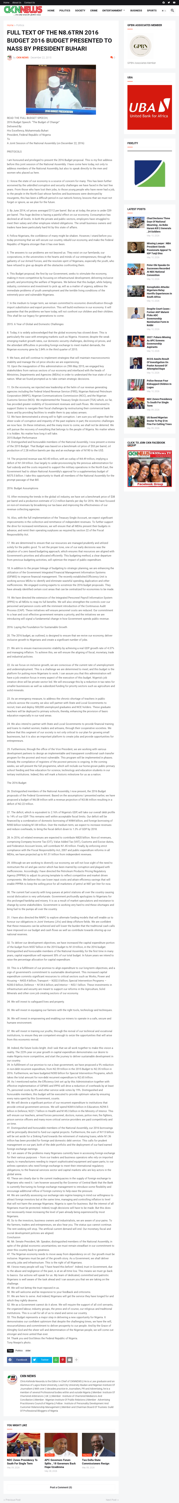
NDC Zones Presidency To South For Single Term (22, 1461)
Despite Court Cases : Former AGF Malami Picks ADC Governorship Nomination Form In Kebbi (159, 317)
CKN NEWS (28, 1376)
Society (80, 10)
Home (6, 2)
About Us (16, 2)
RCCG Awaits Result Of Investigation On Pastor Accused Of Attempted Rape (158, 364)
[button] (164, 10)
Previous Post (13, 1499)
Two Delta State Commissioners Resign (95, 1461)
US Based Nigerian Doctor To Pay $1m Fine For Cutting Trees (159, 421)
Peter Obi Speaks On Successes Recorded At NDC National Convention (158, 270)
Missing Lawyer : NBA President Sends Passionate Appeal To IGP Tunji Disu (159, 248)
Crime (94, 10)
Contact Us (29, 2)
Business (136, 10)
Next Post (111, 1499)
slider (28, 1350)
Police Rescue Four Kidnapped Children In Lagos (159, 384)
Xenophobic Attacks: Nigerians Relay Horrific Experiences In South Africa (159, 292)
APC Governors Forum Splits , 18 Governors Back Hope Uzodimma (60, 1463)
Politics (64, 10)
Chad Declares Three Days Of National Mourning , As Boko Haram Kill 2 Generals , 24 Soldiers (159, 225)
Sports (152, 10)
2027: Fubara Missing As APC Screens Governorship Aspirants (159, 342)
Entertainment (112, 10)
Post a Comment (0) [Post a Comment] (61, 1487)
